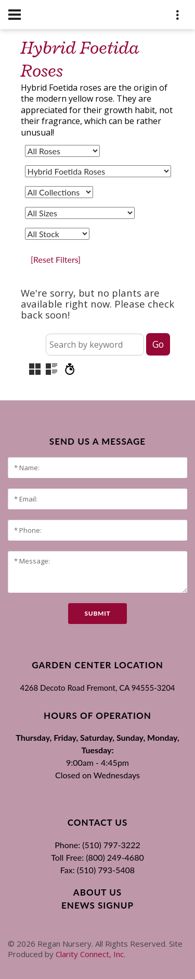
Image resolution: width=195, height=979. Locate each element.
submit (97, 613)
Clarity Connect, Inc (90, 954)
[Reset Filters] (56, 259)
